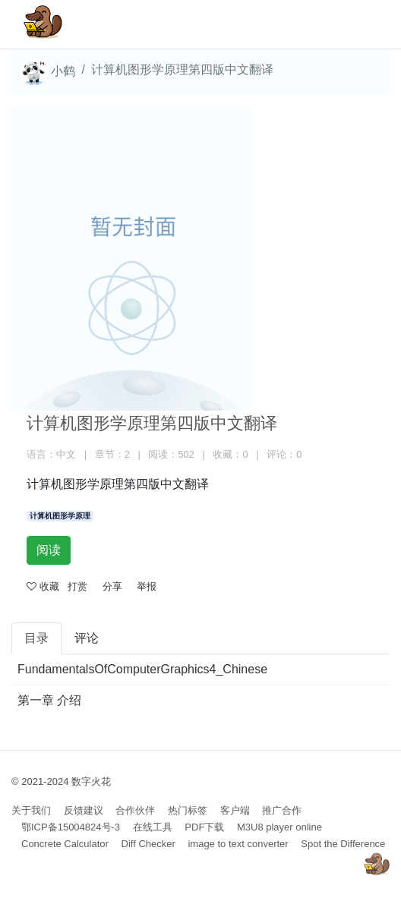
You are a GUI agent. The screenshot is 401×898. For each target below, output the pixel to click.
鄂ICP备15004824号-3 (70, 827)
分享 (112, 586)
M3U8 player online (279, 827)
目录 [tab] (36, 638)
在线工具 (152, 827)
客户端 (235, 810)
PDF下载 (204, 827)
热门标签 (187, 810)
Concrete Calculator (65, 843)
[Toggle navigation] (356, 24)
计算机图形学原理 (60, 516)
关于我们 (31, 810)
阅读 (48, 550)
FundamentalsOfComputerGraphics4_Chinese (142, 669)
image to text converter (238, 843)
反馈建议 (83, 810)
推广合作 (282, 810)
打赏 (77, 586)
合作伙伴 (135, 810)
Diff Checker (148, 843)
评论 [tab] (86, 638)
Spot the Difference (343, 843)
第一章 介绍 (49, 700)
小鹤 (48, 72)
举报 (146, 586)
